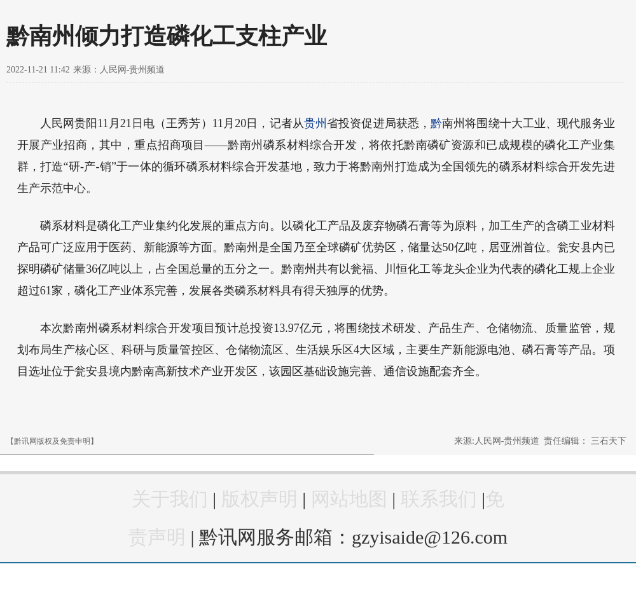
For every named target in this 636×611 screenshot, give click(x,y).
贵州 (315, 123)
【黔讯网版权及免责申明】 (52, 441)
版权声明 (259, 498)
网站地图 (349, 498)
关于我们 (170, 498)
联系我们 (439, 498)
